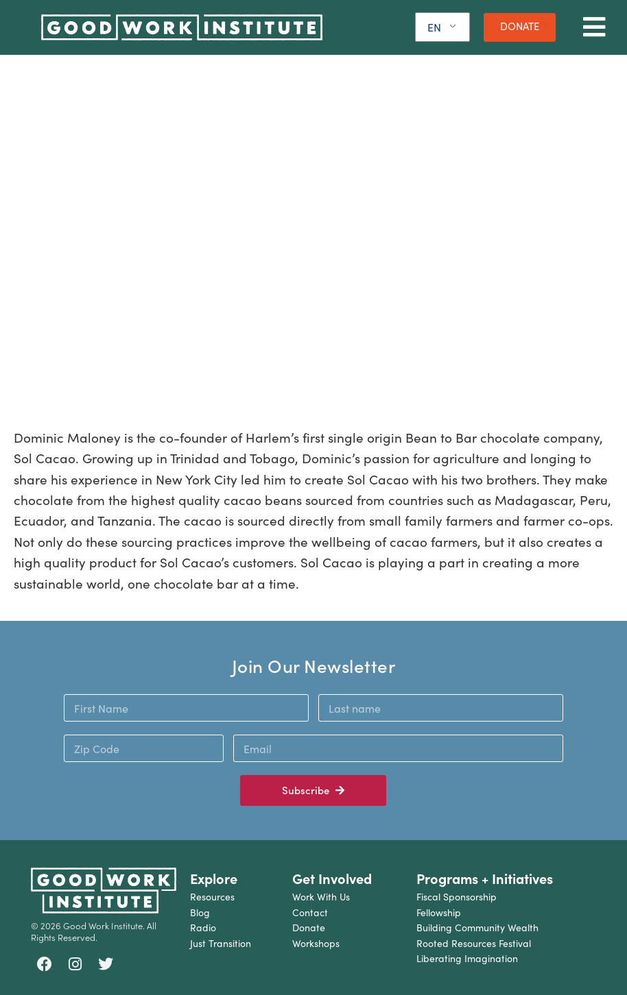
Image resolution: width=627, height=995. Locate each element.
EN (434, 27)
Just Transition (220, 943)
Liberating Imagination (467, 958)
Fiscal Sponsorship (456, 896)
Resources (212, 896)
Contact (310, 912)
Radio (203, 927)
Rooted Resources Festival (473, 943)
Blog (200, 912)
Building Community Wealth (477, 927)
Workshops (316, 943)
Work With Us (321, 896)
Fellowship (438, 912)
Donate (308, 927)
